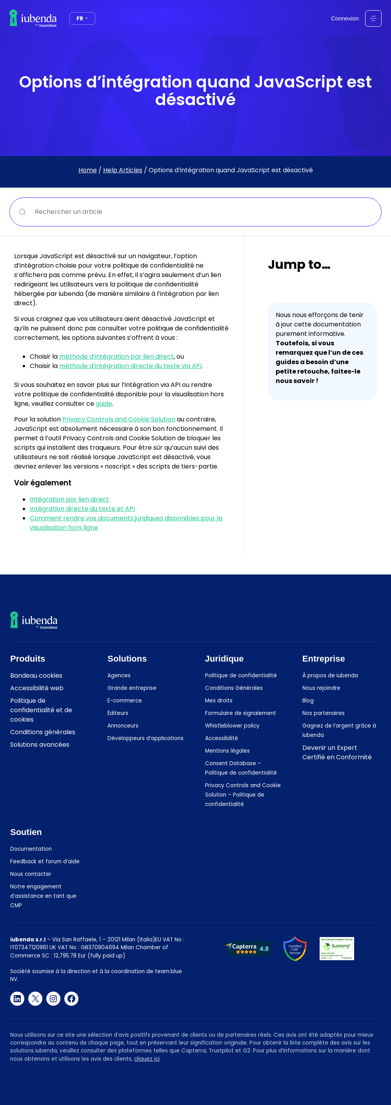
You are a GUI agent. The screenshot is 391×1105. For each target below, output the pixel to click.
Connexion (345, 18)
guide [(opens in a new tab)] (104, 403)
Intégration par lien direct (69, 499)
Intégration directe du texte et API (82, 508)
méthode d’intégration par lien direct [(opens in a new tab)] (116, 356)
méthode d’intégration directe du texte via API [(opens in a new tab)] (130, 365)
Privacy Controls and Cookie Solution (118, 419)
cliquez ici (147, 1058)
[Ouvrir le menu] (373, 18)
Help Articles (122, 170)
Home (87, 170)
